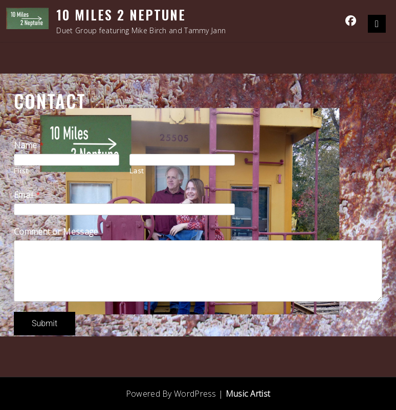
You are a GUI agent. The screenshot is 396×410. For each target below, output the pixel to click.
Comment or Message (56, 231)
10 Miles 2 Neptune (121, 15)
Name (29, 145)
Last (136, 170)
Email (27, 194)
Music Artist (248, 393)
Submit (44, 323)
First (21, 170)
